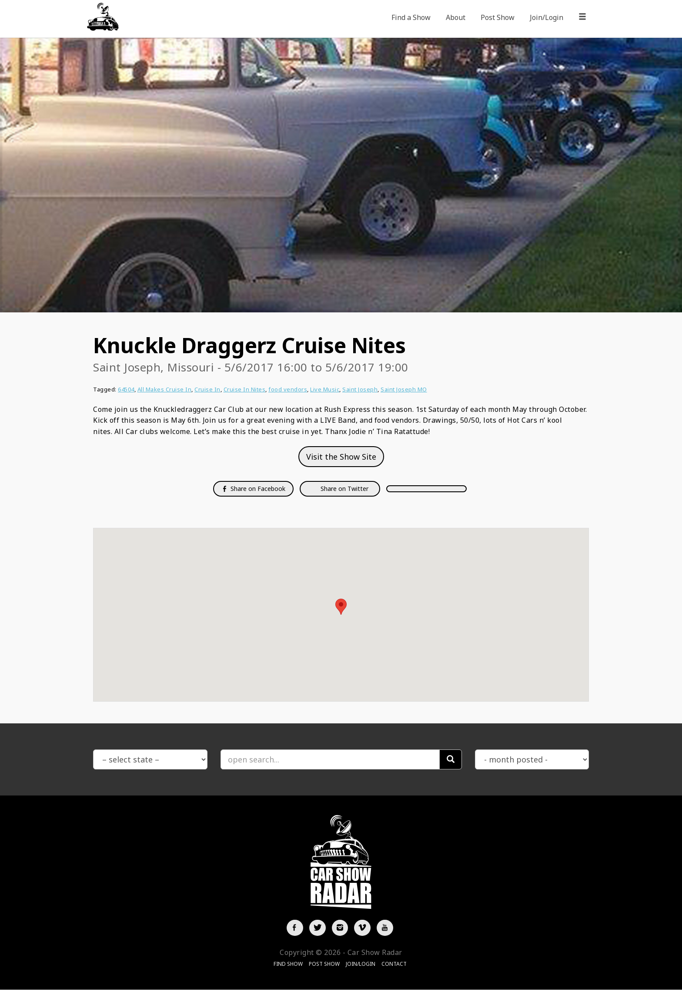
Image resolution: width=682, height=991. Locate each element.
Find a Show (411, 17)
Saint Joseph (360, 389)
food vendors (287, 389)
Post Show (498, 17)
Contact (394, 964)
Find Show (288, 964)
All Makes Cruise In (164, 389)
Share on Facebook (253, 488)
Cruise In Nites (245, 389)
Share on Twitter (343, 488)
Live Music (324, 389)
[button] (341, 607)
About (455, 17)
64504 (126, 389)
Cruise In (207, 389)
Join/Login (546, 17)
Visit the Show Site (341, 456)
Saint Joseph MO (404, 389)
